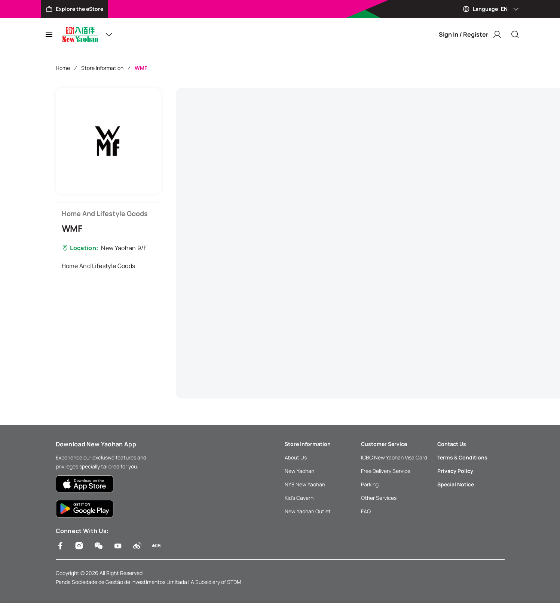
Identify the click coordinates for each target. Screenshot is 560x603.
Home (63, 67)
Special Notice (455, 484)
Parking (370, 484)
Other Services (379, 497)
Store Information (102, 67)
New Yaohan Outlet (308, 511)
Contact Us (451, 443)
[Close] (515, 34)
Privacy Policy (455, 470)
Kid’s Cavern (299, 497)
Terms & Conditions (462, 457)
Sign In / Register (470, 34)
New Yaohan (299, 470)
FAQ (366, 511)
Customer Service (384, 443)
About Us (296, 457)
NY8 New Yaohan (305, 484)
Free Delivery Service (385, 470)
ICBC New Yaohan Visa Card (394, 457)
